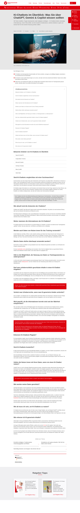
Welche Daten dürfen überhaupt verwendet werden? (26, 110)
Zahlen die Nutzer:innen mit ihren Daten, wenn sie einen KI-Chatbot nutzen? (31, 135)
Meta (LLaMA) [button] (18, 169)
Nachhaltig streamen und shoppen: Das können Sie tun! (27, 448)
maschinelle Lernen (21, 249)
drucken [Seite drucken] (27, 31)
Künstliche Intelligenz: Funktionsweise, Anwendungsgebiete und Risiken (23, 443)
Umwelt (36, 7)
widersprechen (25, 261)
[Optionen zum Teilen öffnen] (33, 31)
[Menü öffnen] (73, 3)
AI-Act (44, 425)
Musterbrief (16, 397)
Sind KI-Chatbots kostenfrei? (21, 131)
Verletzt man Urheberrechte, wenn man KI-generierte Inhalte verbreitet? (30, 120)
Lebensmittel (28, 7)
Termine (40, 3)
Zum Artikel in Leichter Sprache (45, 31)
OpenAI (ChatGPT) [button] (19, 155)
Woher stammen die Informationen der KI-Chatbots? (26, 102)
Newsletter (76, 24)
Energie (54, 7)
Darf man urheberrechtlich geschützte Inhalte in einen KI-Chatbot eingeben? (31, 117)
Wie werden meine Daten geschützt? (23, 138)
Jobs (54, 3)
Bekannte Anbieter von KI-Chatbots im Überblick (25, 92)
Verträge (67, 7)
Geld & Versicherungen (11, 7)
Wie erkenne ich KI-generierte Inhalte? (23, 146)
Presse (57, 3)
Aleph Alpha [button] (17, 173)
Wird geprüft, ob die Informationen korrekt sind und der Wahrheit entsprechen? (32, 124)
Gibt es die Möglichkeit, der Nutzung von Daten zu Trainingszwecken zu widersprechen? (34, 113)
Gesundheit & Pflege (45, 7)
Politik (30, 3)
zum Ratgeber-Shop (30, 494)
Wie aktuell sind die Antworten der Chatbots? (25, 99)
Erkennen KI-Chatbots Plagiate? (22, 128)
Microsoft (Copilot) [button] (18, 162)
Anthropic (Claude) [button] (19, 166)
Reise (60, 7)
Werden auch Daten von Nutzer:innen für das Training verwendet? (29, 106)
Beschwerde (63, 3)
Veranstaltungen (47, 3)
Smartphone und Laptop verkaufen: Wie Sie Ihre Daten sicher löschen (52, 443)
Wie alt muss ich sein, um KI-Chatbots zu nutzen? (26, 142)
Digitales (21, 7)
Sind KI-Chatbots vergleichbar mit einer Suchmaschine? (27, 95)
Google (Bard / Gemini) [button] (20, 159)
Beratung (35, 3)
